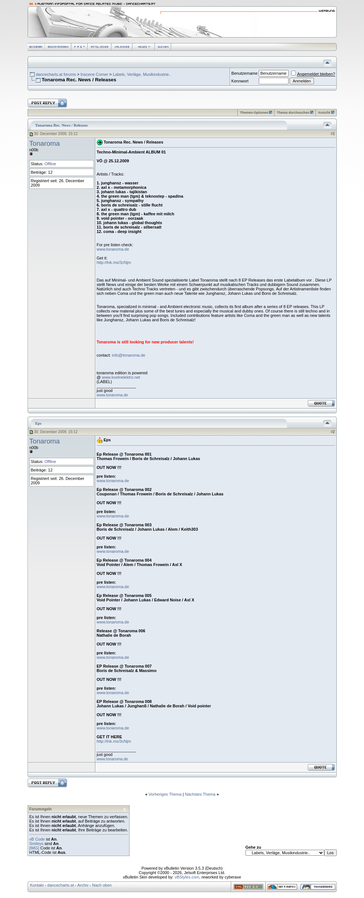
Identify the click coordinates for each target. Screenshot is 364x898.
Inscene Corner (94, 74)
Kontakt (37, 885)
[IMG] (34, 848)
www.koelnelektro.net (121, 377)
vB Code (37, 839)
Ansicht (324, 112)
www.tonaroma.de (113, 249)
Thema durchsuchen (293, 112)
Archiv (83, 885)
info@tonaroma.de (128, 355)
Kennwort (240, 81)
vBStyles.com (187, 877)
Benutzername (245, 73)
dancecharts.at (60, 885)
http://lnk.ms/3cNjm (114, 262)
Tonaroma (44, 143)
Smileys (36, 843)
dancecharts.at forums (56, 74)
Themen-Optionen (254, 112)
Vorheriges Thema (165, 794)
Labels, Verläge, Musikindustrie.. (142, 74)
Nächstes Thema (200, 794)
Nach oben (102, 885)
